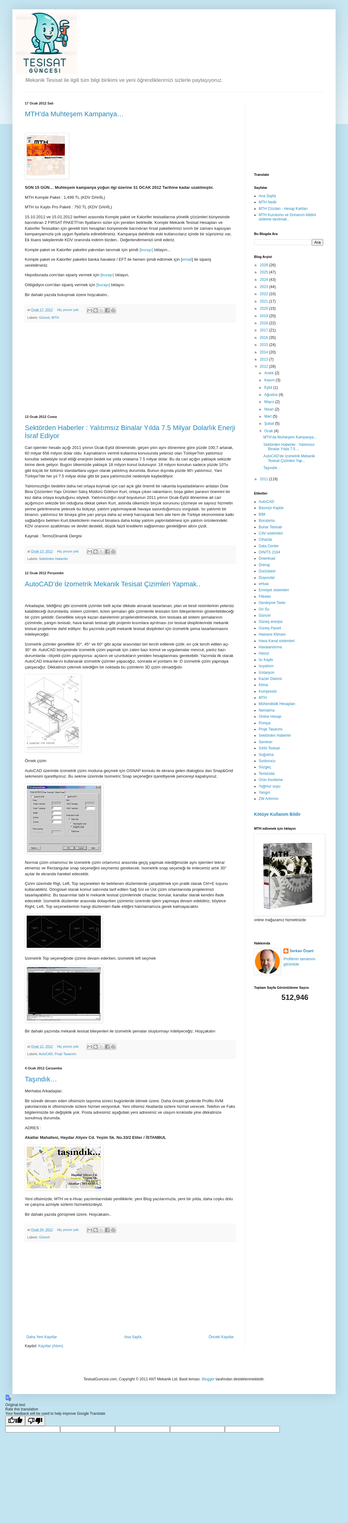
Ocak (269, 431)
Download (267, 558)
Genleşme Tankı (272, 603)
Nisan (269, 409)
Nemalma (266, 710)
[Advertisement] (130, 368)
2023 (264, 287)
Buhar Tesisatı (270, 527)
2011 (264, 479)
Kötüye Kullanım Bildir (277, 814)
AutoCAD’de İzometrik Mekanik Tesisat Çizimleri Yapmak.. (112, 584)
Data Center (269, 546)
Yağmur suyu (269, 786)
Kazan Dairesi (270, 679)
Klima (263, 685)
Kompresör (268, 691)
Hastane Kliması (272, 634)
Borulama (266, 520)
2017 (264, 330)
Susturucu (267, 761)
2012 (264, 366)
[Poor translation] (35, 1421)
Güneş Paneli (270, 628)
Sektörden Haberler (53, 559)
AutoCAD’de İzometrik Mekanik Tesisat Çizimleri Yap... (289, 458)
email (187, 259)
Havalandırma (270, 647)
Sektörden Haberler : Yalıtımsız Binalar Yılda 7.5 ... (289, 446)
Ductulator (267, 571)
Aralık (269, 373)
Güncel (44, 317)
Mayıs (269, 402)
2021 (264, 301)
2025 (264, 272)
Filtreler (265, 596)
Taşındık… (41, 1079)
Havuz (264, 653)
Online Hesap (270, 716)
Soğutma (266, 755)
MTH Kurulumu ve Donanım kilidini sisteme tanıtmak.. (287, 217)
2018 (264, 323)
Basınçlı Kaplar (271, 508)
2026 (264, 265)
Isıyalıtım (266, 666)
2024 (264, 280)
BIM (262, 514)
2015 (264, 345)
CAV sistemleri (271, 533)
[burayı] (146, 249)
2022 (264, 294)
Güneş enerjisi (271, 621)
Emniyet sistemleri (274, 590)
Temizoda (266, 773)
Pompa (264, 723)
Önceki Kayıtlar (221, 1337)
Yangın (264, 792)
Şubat (269, 423)
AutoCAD (46, 1054)
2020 (264, 308)
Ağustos (271, 395)
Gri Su (264, 609)
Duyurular (267, 577)
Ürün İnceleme (271, 780)
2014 (264, 352)
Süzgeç (265, 767)
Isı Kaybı (266, 660)
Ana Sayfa (132, 1337)
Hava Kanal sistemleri (277, 641)
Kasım (270, 380)
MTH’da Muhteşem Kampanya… (74, 114)
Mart (268, 416)
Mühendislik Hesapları (277, 704)
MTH (55, 317)
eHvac (264, 584)
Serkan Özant (302, 951)
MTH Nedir (268, 202)
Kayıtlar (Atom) (50, 1346)
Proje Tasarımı (65, 1054)
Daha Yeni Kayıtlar (41, 1337)
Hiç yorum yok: (68, 310)
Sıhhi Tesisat (269, 748)
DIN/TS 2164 (269, 552)
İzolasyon (266, 672)
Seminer (266, 742)
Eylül (268, 387)
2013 (264, 359)
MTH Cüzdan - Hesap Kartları (283, 208)
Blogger (208, 1379)
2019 (264, 316)
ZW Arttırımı (269, 799)
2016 (264, 337)
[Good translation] (15, 1421)
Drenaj (264, 565)
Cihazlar (265, 539)
